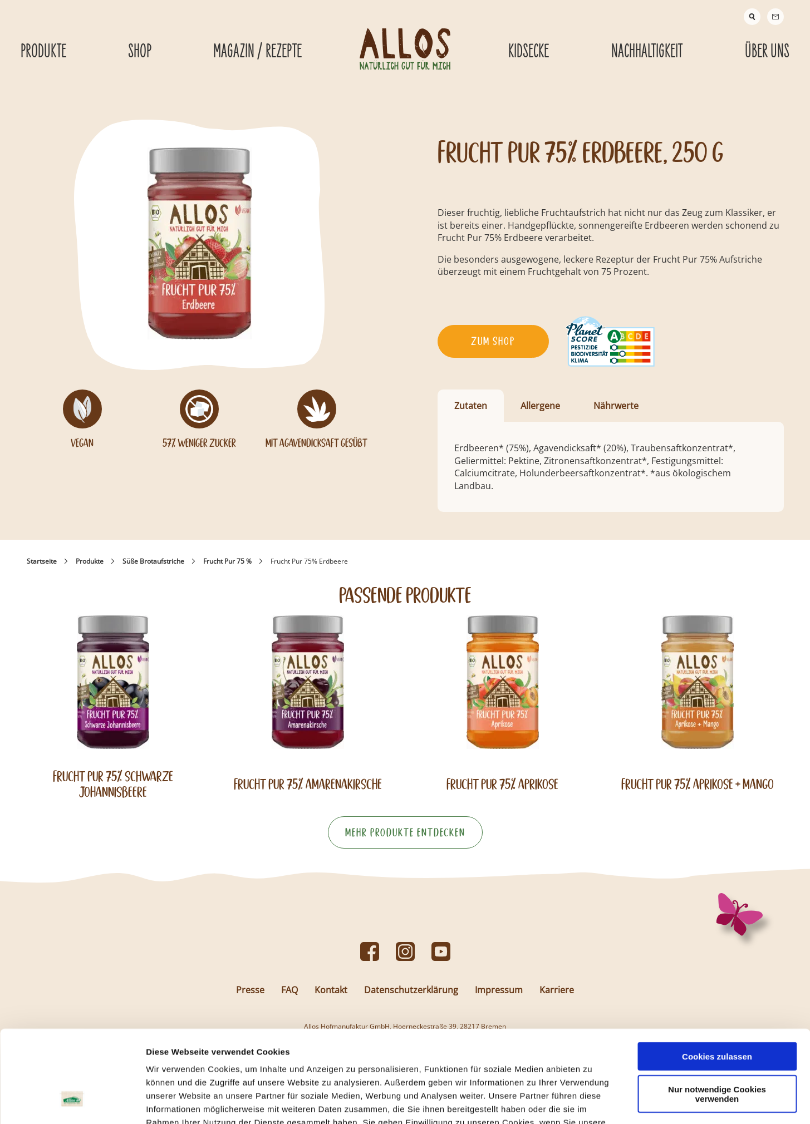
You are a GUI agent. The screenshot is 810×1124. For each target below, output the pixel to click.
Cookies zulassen (717, 977)
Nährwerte (616, 406)
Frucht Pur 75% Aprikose (502, 784)
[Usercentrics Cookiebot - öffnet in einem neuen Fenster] (72, 1102)
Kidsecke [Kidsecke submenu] (528, 52)
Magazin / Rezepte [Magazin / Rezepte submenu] (257, 52)
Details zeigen (592, 1102)
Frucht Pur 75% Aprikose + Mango (697, 784)
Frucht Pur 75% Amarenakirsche (308, 784)
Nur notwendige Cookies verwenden (717, 1014)
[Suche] (752, 16)
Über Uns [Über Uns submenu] (767, 52)
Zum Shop (493, 341)
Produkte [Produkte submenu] (43, 52)
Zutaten (470, 406)
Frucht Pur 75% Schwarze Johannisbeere (113, 784)
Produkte (90, 561)
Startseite (42, 561)
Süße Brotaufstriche (153, 561)
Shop (139, 52)
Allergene (540, 406)
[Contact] (775, 16)
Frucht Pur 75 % (227, 561)
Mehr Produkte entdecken (405, 832)
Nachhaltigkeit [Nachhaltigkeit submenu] (647, 52)
